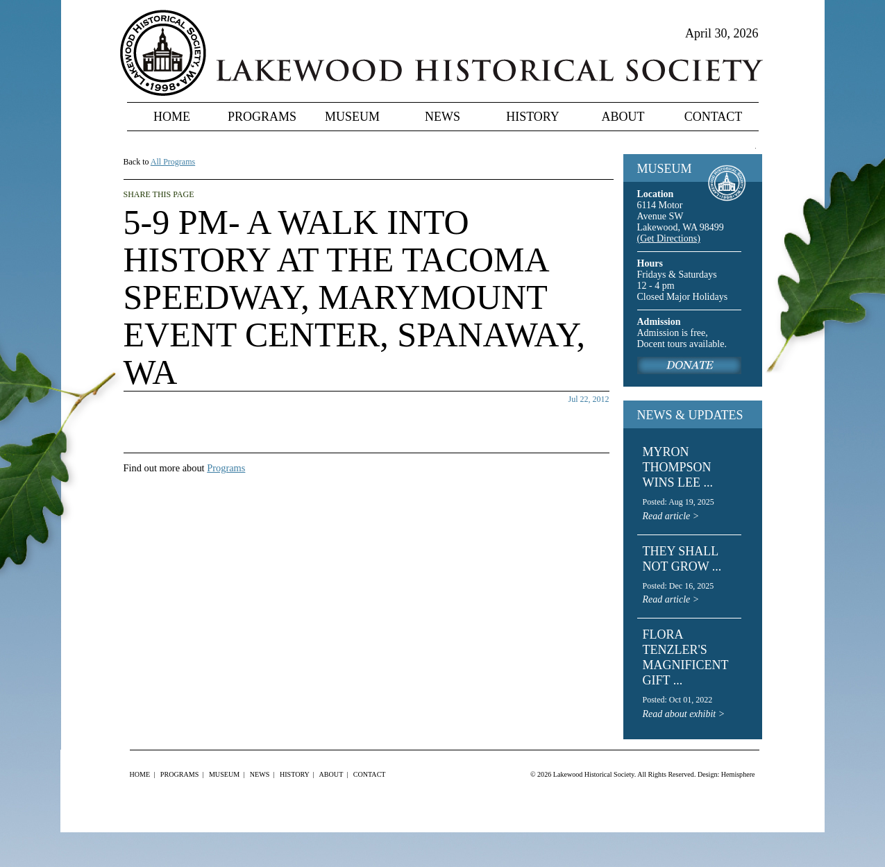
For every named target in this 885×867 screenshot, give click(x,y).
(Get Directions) (668, 238)
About (623, 117)
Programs (262, 117)
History (532, 117)
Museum (352, 117)
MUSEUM (664, 169)
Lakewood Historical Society (593, 774)
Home (171, 117)
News (442, 117)
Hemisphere (738, 774)
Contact (713, 117)
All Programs (173, 162)
